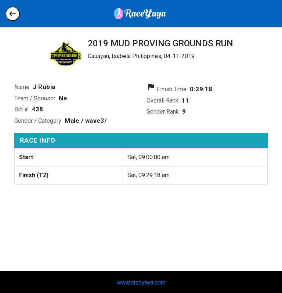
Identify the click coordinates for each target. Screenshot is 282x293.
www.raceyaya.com (141, 282)
